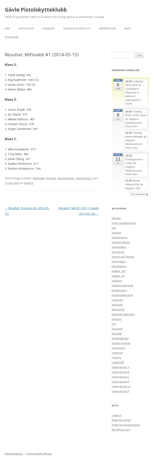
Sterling (28, 183)
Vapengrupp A (120, 367)
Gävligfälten (119, 247)
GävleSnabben (121, 242)
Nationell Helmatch (123, 314)
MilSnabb (39, 178)
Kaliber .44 (118, 276)
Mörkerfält (118, 309)
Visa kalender (139, 194)
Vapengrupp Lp (121, 386)
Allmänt (116, 218)
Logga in (117, 415)
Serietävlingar (65, 178)
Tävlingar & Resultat (76, 28)
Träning (116, 357)
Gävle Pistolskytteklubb (36, 9)
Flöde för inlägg (121, 420)
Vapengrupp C (84, 178)
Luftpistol (117, 300)
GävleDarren (120, 237)
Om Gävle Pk (26, 28)
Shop (127, 28)
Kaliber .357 (119, 271)
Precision (117, 328)
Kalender (48, 28)
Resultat (51, 178)
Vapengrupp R (120, 391)
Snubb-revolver (121, 343)
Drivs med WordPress (39, 453)
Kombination (119, 290)
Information (107, 28)
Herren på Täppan (123, 256)
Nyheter (117, 319)
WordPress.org (121, 429)
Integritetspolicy (14, 453)
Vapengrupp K (120, 381)
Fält (114, 228)
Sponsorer (11, 37)
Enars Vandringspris (124, 223)
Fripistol (116, 232)
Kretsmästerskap (122, 295)
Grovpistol (118, 252)
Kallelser (117, 280)
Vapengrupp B (120, 372)
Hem (7, 28)
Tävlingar (117, 353)
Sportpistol (118, 348)
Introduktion (119, 266)
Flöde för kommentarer (126, 425)
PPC (114, 324)
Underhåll (118, 362)
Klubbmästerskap (122, 285)
